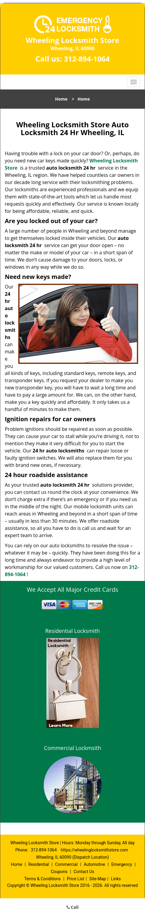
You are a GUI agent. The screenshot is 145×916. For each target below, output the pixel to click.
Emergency (121, 864)
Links (116, 878)
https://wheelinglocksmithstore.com (94, 850)
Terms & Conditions (42, 878)
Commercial (66, 864)
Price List (75, 878)
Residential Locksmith (72, 630)
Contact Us (84, 871)
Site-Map (97, 878)
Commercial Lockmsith (72, 747)
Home (61, 99)
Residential (38, 864)
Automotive (94, 864)
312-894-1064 (87, 59)
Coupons (59, 871)
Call (73, 907)
